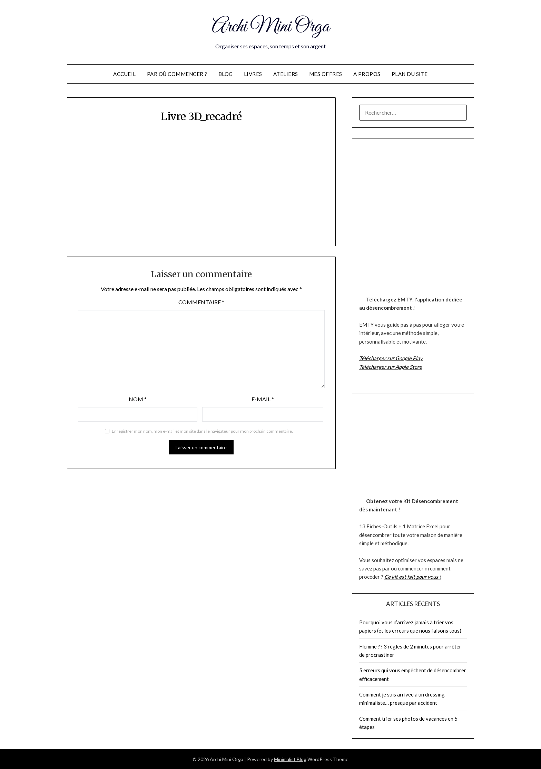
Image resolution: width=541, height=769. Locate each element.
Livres (253, 74)
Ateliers (285, 74)
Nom (138, 399)
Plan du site (410, 74)
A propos (367, 74)
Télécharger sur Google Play (391, 358)
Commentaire (201, 302)
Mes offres (325, 74)
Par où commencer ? (177, 74)
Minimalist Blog (290, 759)
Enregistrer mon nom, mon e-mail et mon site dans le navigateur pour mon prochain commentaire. (202, 431)
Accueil (124, 74)
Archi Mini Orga (270, 27)
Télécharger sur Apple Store (390, 367)
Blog (225, 74)
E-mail (263, 399)
